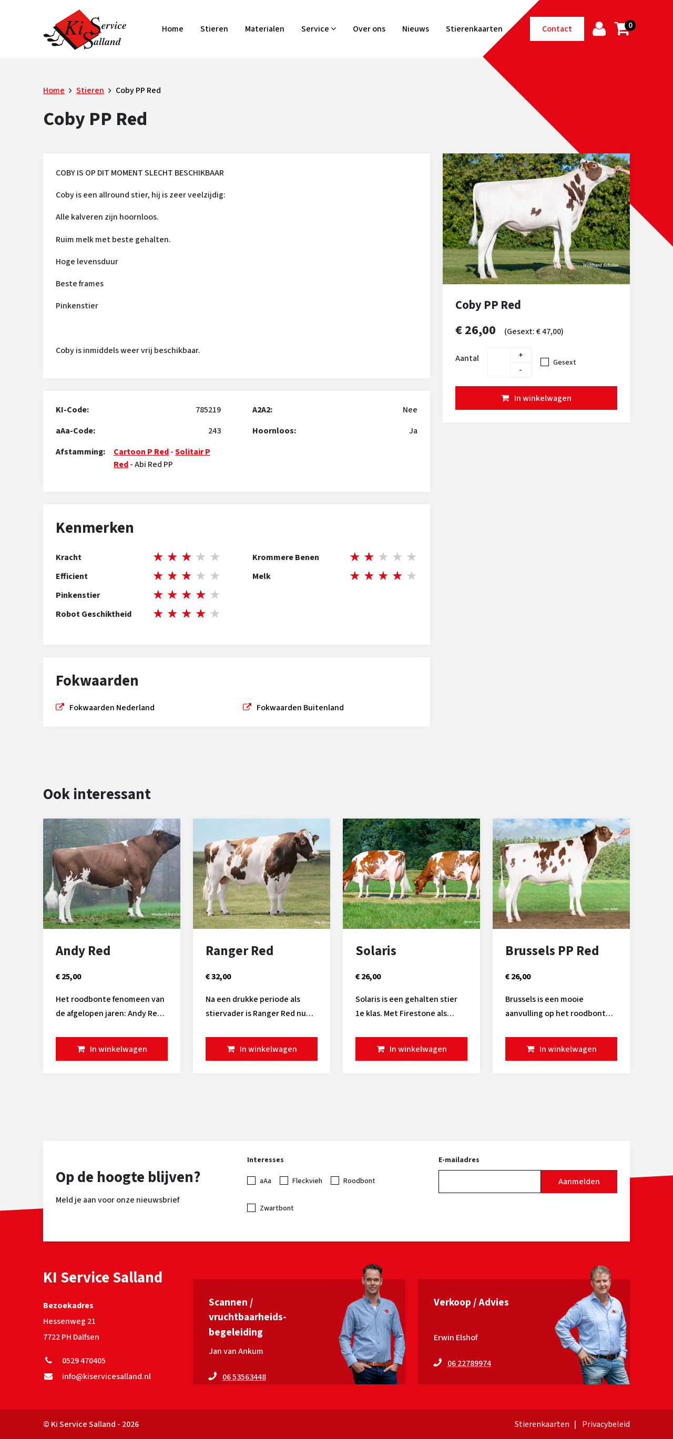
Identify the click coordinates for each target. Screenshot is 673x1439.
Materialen (264, 29)
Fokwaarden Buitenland (300, 707)
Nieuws (415, 29)
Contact (557, 29)
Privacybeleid (606, 1424)
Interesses (265, 1160)
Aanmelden (579, 1181)
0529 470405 (74, 1360)
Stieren (214, 29)
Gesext (564, 362)
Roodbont (359, 1181)
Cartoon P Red (141, 452)
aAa (265, 1181)
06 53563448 (244, 1377)
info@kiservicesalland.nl (97, 1376)
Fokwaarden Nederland (112, 707)
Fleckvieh (307, 1181)
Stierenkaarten (474, 29)
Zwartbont (277, 1208)
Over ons (369, 29)
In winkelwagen (543, 398)
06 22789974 (469, 1363)
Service (318, 29)
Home (172, 29)
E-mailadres (459, 1160)
